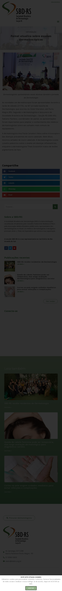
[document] (31, 295)
